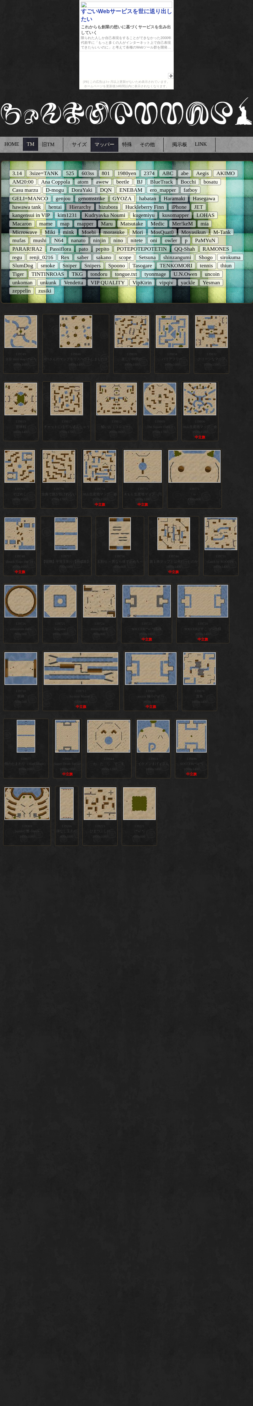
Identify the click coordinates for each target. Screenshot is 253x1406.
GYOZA (122, 199)
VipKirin (142, 283)
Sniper (70, 266)
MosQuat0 (162, 232)
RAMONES (216, 249)
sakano (103, 257)
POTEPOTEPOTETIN (142, 249)
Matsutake (131, 224)
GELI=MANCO (30, 199)
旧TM (48, 144)
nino (118, 240)
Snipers (92, 266)
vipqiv (166, 283)
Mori (137, 232)
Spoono (116, 266)
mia (204, 224)
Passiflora (60, 249)
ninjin (99, 240)
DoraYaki (82, 190)
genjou (63, 199)
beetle (122, 182)
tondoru (99, 274)
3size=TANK (43, 173)
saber (83, 257)
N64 (59, 240)
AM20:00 (22, 182)
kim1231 (67, 215)
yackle (188, 283)
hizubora (108, 207)
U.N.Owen (185, 274)
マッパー (104, 144)
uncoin (212, 274)
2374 (149, 173)
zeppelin (21, 291)
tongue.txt (126, 274)
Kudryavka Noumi (105, 215)
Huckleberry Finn (144, 207)
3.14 (17, 173)
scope (125, 257)
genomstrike (91, 199)
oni (153, 240)
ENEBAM (130, 190)
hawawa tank (26, 207)
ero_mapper (163, 190)
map (65, 224)
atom (82, 182)
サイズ (79, 144)
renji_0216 (41, 257)
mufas (18, 240)
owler (171, 240)
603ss (88, 173)
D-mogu (55, 190)
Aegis (202, 173)
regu (17, 257)
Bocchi (188, 182)
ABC (167, 173)
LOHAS (205, 215)
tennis (206, 266)
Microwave (24, 232)
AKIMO (225, 173)
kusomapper (175, 215)
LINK (201, 144)
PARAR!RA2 (27, 249)
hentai (55, 207)
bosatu (211, 182)
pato (83, 249)
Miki (50, 232)
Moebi (89, 232)
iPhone (179, 207)
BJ (140, 182)
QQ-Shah (184, 249)
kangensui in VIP (31, 215)
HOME (11, 144)
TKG (77, 274)
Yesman (211, 283)
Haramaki (174, 199)
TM (30, 144)
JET (198, 207)
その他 (147, 144)
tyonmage (155, 274)
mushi (39, 240)
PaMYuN (205, 240)
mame (46, 224)
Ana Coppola (55, 182)
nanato (78, 240)
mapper (85, 224)
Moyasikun (193, 232)
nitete (137, 240)
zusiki (44, 291)
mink (68, 232)
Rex (65, 257)
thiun (226, 266)
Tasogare (142, 266)
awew (102, 182)
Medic (157, 224)
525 (70, 173)
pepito (102, 249)
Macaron (22, 224)
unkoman (22, 283)
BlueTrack (161, 182)
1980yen (126, 173)
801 (106, 173)
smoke (48, 266)
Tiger (18, 274)
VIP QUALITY (108, 283)
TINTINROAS (47, 274)
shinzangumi (177, 257)
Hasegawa (204, 199)
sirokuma (230, 257)
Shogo (205, 257)
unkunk (48, 283)
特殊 (127, 144)
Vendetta (73, 283)
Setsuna (147, 257)
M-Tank (222, 232)
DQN (106, 190)
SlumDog (22, 266)
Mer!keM (182, 224)
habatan (147, 199)
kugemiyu (144, 215)
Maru (107, 224)
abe (184, 173)
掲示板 (179, 144)
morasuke (114, 232)
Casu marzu (25, 190)
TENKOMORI (176, 266)
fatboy (190, 190)
